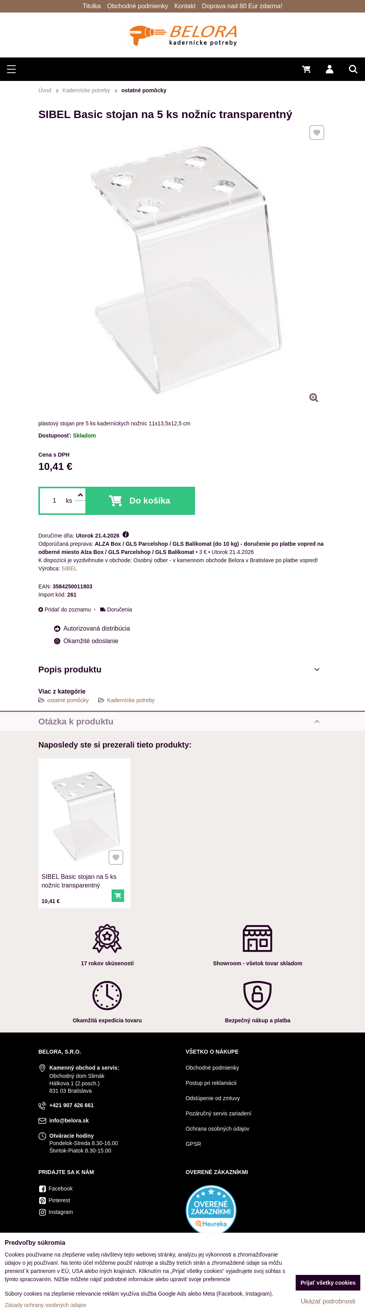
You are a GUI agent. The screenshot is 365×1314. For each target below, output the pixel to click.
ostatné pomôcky (68, 700)
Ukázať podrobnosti (328, 1301)
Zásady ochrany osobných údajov (46, 1305)
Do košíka (150, 501)
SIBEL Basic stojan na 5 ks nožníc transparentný (79, 878)
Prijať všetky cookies (328, 1283)
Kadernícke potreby (131, 700)
